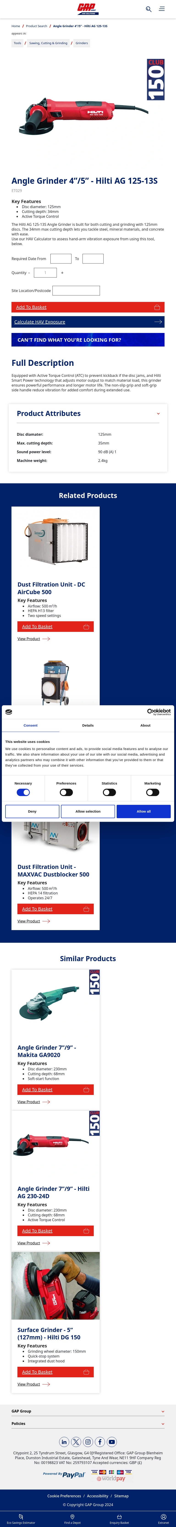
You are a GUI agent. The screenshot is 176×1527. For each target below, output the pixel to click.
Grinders (82, 43)
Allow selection (87, 811)
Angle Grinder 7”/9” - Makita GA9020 (46, 1051)
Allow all (144, 811)
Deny (32, 811)
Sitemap (121, 1495)
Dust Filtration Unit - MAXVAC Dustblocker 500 (53, 870)
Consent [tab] (31, 725)
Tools (17, 43)
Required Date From (28, 258)
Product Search (36, 26)
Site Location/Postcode (31, 290)
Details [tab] (88, 725)
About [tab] (145, 725)
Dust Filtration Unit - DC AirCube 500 (51, 588)
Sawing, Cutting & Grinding (48, 43)
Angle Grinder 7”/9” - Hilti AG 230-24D (53, 1192)
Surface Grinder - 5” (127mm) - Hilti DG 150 (48, 1333)
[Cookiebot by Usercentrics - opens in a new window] (151, 712)
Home (15, 26)
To (77, 258)
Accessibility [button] (97, 1495)
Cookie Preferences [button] (64, 1495)
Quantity (18, 272)
